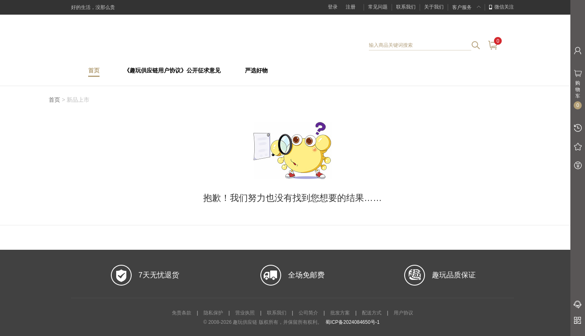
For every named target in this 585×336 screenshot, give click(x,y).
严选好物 (256, 71)
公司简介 (308, 313)
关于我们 (434, 7)
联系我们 (406, 7)
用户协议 (403, 313)
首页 (94, 71)
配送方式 (371, 313)
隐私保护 (213, 313)
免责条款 (181, 313)
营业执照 (245, 313)
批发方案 (340, 313)
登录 (333, 7)
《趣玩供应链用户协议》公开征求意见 (172, 71)
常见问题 (378, 7)
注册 (350, 7)
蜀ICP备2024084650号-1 (352, 322)
